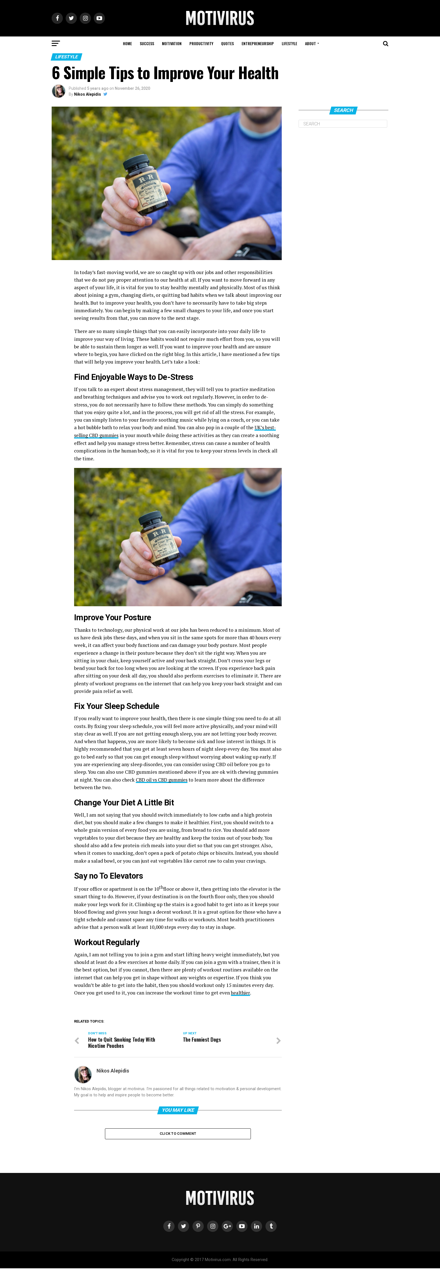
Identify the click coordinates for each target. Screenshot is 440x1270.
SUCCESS (147, 43)
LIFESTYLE (289, 43)
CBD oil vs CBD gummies (164, 779)
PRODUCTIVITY (201, 43)
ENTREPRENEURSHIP (258, 43)
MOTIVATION (172, 43)
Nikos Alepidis (87, 94)
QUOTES (227, 43)
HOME (127, 43)
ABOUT (310, 43)
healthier (241, 992)
